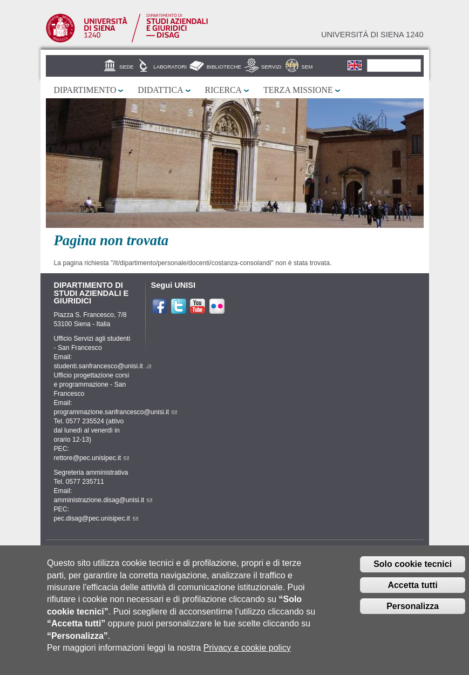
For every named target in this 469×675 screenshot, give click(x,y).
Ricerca (223, 89)
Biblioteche (224, 67)
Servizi (271, 67)
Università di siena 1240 (372, 34)
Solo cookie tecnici (412, 571)
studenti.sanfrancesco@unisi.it (102, 366)
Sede (126, 67)
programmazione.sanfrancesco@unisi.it (116, 412)
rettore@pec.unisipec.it (92, 458)
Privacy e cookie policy (247, 655)
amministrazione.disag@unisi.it (103, 500)
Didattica (160, 89)
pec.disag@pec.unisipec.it (96, 518)
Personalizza (412, 613)
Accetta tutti (412, 592)
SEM (306, 67)
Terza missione (298, 89)
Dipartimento (85, 89)
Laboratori (170, 67)
